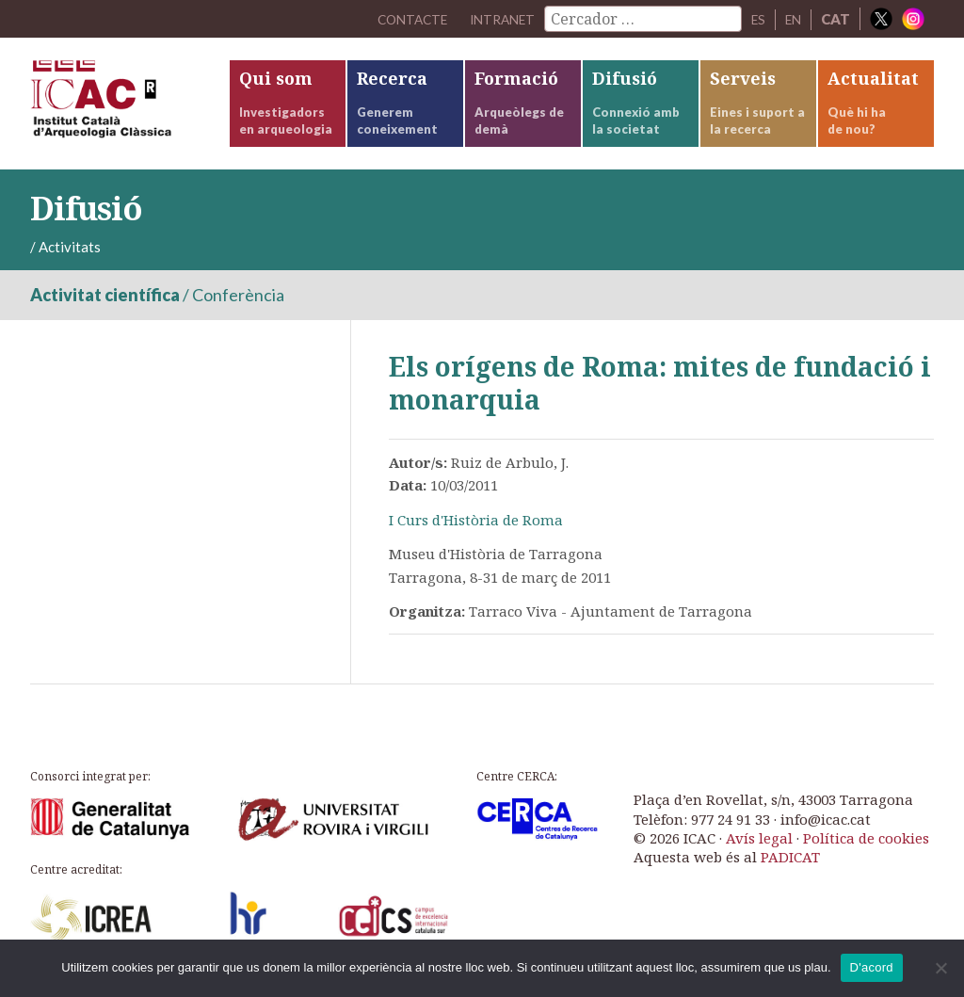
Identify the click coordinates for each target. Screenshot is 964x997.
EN (791, 18)
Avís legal (759, 837)
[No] (940, 967)
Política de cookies (866, 837)
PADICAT (790, 856)
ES (755, 18)
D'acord (871, 967)
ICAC (129, 103)
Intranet (494, 18)
